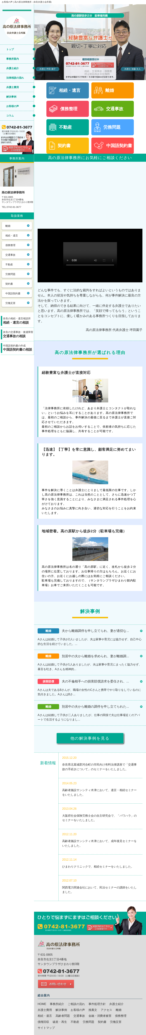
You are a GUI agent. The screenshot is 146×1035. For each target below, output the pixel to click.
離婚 (7, 225)
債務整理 (10, 245)
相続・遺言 (11, 235)
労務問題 (10, 274)
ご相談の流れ (76, 1004)
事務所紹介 (57, 1004)
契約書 (9, 283)
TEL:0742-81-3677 (11, 207)
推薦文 (92, 1009)
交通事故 (10, 254)
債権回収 (43, 1021)
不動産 (9, 264)
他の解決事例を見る (90, 738)
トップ (10, 49)
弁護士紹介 (12, 68)
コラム (10, 115)
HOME (42, 1004)
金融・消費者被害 (99, 1015)
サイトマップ (46, 1027)
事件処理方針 (97, 1004)
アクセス (106, 1009)
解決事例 (11, 96)
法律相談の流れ (15, 77)
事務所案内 (12, 58)
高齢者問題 (63, 1015)
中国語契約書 (12, 293)
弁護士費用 (12, 87)
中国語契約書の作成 (18, 348)
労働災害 (10, 303)
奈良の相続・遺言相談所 (18, 321)
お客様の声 (12, 106)
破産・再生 (60, 1021)
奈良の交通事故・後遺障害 (18, 334)
